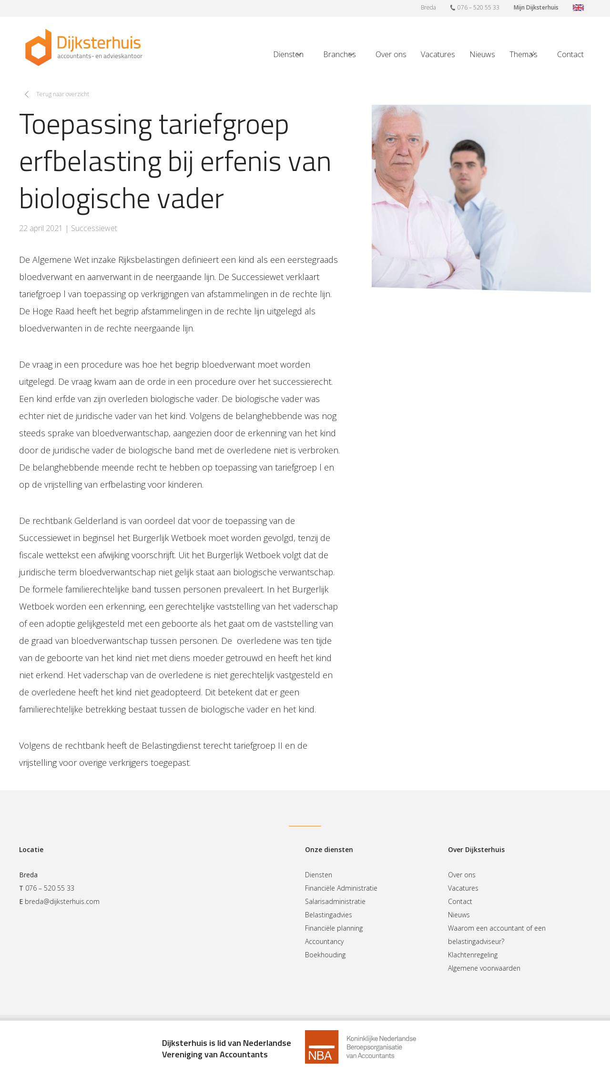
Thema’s (523, 54)
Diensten (288, 54)
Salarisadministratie (335, 901)
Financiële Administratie (341, 888)
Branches (339, 54)
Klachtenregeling (473, 954)
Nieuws (482, 54)
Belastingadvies (328, 914)
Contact (570, 54)
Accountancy (324, 941)
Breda (428, 7)
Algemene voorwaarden (484, 968)
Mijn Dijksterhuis (536, 7)
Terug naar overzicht (62, 94)
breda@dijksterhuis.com (62, 901)
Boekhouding (325, 954)
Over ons (391, 54)
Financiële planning (334, 928)
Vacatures (438, 54)
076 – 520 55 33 (474, 7)
